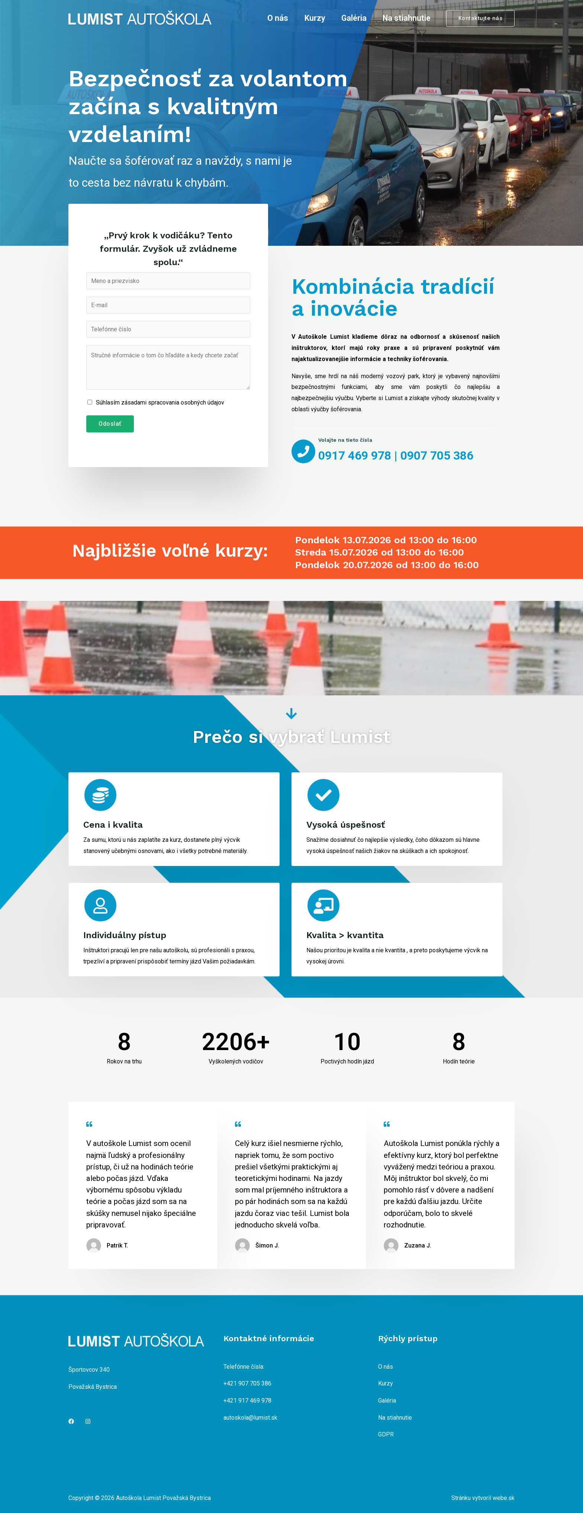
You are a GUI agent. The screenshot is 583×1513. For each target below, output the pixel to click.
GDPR (386, 1434)
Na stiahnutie (407, 18)
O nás (277, 18)
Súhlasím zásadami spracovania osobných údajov (160, 402)
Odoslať (110, 423)
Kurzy (315, 18)
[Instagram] (88, 1421)
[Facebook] (71, 1421)
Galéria (354, 18)
